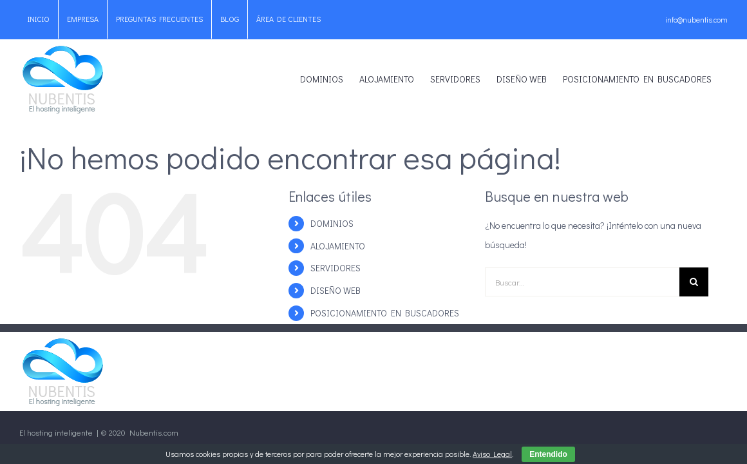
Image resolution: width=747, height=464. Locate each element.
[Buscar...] (582, 281)
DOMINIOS (332, 223)
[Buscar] (693, 281)
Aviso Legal (492, 454)
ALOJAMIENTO (337, 246)
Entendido (548, 454)
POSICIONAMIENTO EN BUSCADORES (384, 313)
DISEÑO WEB (335, 290)
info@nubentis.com (696, 19)
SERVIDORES (335, 268)
